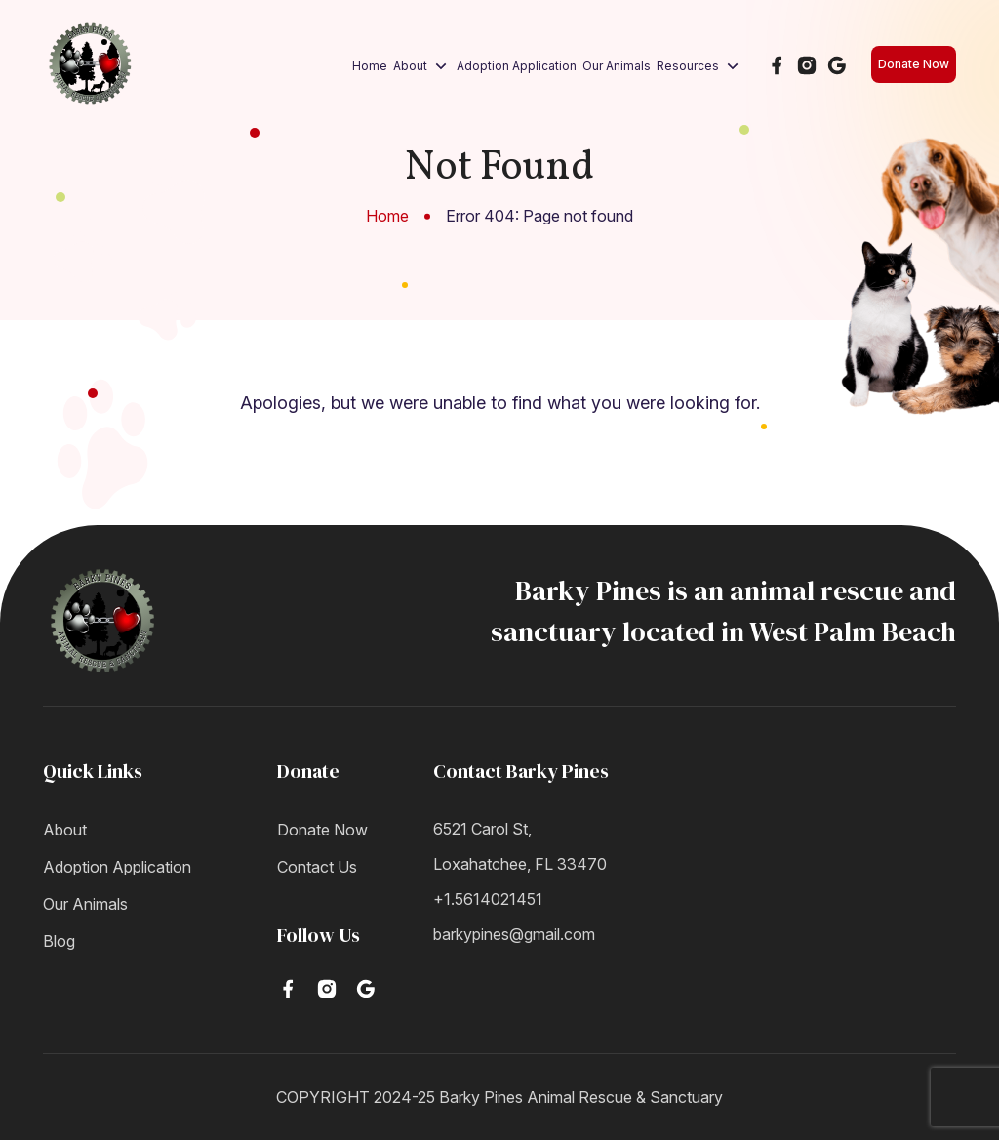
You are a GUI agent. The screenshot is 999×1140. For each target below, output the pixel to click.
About (422, 66)
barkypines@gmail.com (514, 934)
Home (369, 66)
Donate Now (913, 64)
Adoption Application (517, 66)
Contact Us (317, 866)
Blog (59, 941)
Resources (699, 66)
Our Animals (616, 66)
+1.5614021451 (487, 899)
